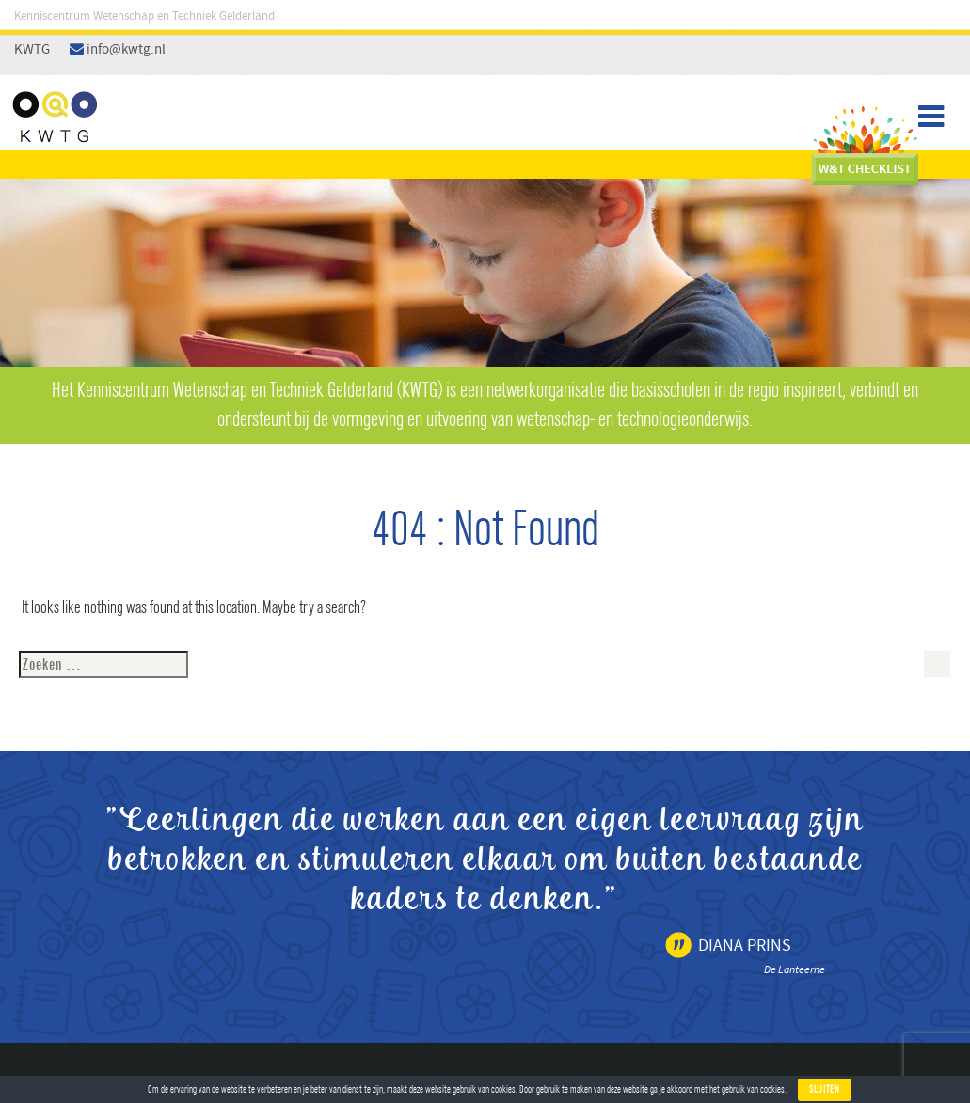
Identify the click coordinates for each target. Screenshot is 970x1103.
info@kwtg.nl (126, 49)
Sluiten (824, 1089)
